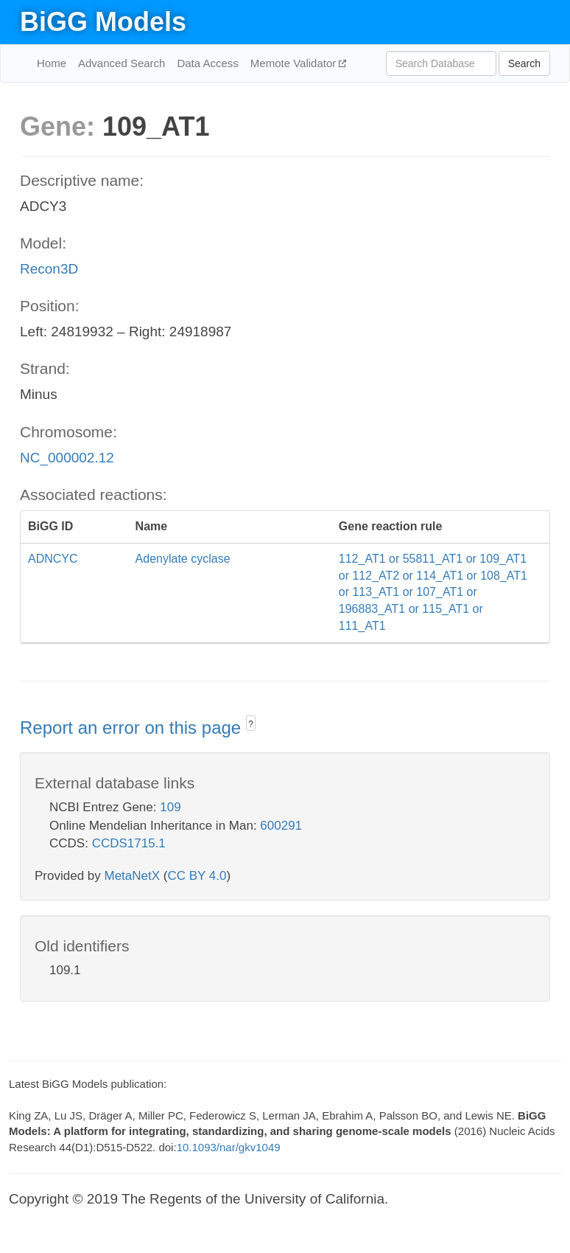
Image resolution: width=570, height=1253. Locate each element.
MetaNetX (133, 876)
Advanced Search (121, 63)
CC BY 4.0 (196, 876)
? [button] (250, 724)
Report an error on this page (133, 727)
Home (51, 63)
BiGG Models (103, 22)
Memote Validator (294, 63)
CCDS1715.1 (129, 843)
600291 (281, 826)
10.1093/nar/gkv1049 (229, 1147)
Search (524, 63)
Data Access (207, 63)
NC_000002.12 (67, 457)
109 (170, 807)
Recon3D (49, 269)
